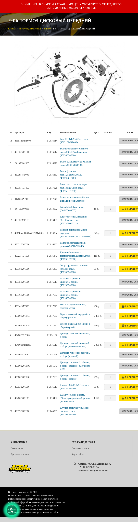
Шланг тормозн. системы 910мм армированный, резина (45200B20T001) (75, 398)
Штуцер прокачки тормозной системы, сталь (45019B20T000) (74, 411)
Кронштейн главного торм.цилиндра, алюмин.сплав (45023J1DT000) (75, 255)
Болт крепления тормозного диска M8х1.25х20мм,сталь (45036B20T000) (74, 152)
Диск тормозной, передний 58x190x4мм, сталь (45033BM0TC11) (73, 220)
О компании (17, 448)
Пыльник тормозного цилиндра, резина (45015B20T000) (70, 282)
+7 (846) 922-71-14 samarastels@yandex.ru (93, 469)
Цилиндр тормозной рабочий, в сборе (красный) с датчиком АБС (75, 366)
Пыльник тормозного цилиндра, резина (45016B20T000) (70, 295)
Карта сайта (78, 454)
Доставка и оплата (20, 454)
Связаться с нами (80, 448)
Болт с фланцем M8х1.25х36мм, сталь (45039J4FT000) (71, 174)
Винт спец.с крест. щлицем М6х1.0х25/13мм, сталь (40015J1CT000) (73, 187)
